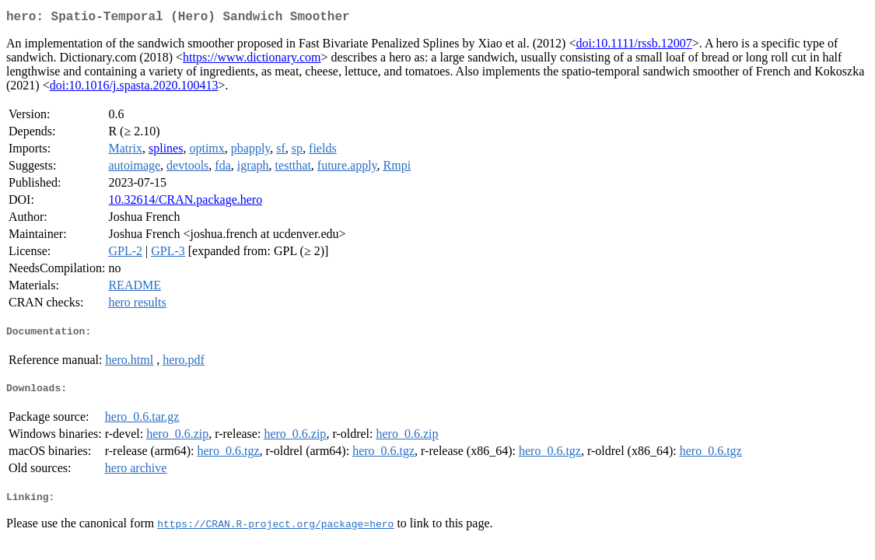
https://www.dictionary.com (251, 60)
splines (166, 151)
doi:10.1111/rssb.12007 (633, 46)
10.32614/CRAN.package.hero (185, 202)
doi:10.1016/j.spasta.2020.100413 (134, 88)
